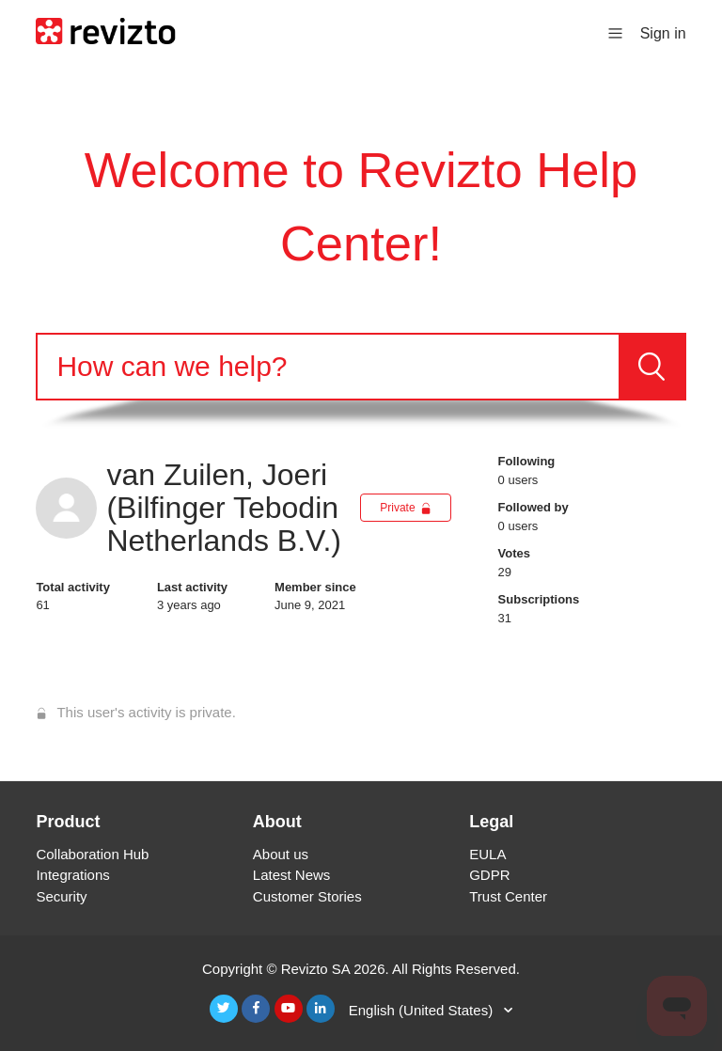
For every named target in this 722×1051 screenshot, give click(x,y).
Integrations (72, 875)
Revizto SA (315, 969)
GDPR (489, 875)
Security (61, 896)
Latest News (292, 875)
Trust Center (508, 896)
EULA (487, 854)
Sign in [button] (663, 33)
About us (280, 854)
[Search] (328, 367)
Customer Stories (307, 896)
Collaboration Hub (92, 854)
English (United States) (423, 1010)
